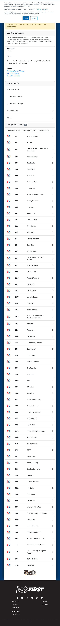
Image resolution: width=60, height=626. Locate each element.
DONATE (44, 601)
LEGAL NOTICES (15, 614)
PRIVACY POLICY (15, 611)
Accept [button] (26, 18)
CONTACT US (15, 608)
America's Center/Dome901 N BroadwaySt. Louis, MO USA (15, 73)
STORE (45, 604)
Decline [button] (34, 18)
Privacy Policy (42, 9)
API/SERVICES (15, 601)
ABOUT (15, 604)
